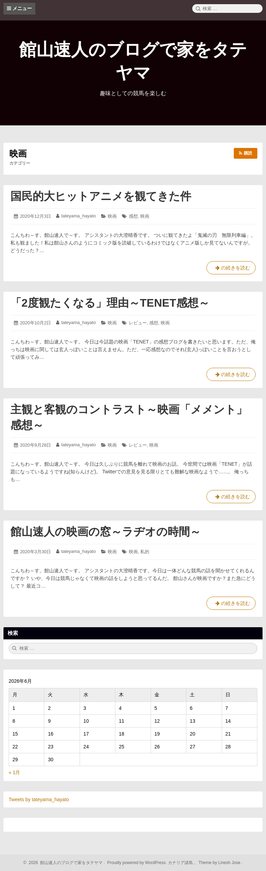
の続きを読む (231, 269)
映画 (112, 216)
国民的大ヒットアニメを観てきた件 (100, 196)
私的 (144, 551)
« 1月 (14, 772)
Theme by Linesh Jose (220, 862)
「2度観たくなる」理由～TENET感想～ (110, 303)
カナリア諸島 (181, 862)
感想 (133, 216)
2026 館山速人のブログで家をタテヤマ (64, 862)
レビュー (138, 322)
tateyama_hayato (78, 215)
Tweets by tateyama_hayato (39, 799)
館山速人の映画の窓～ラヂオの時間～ (105, 531)
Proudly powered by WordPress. (137, 862)
